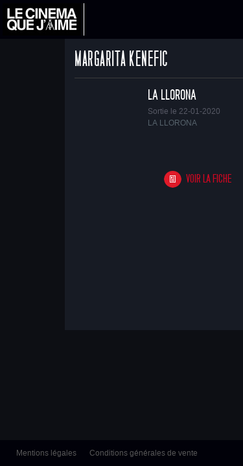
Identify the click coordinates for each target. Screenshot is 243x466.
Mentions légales (46, 453)
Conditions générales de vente (143, 453)
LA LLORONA (172, 95)
